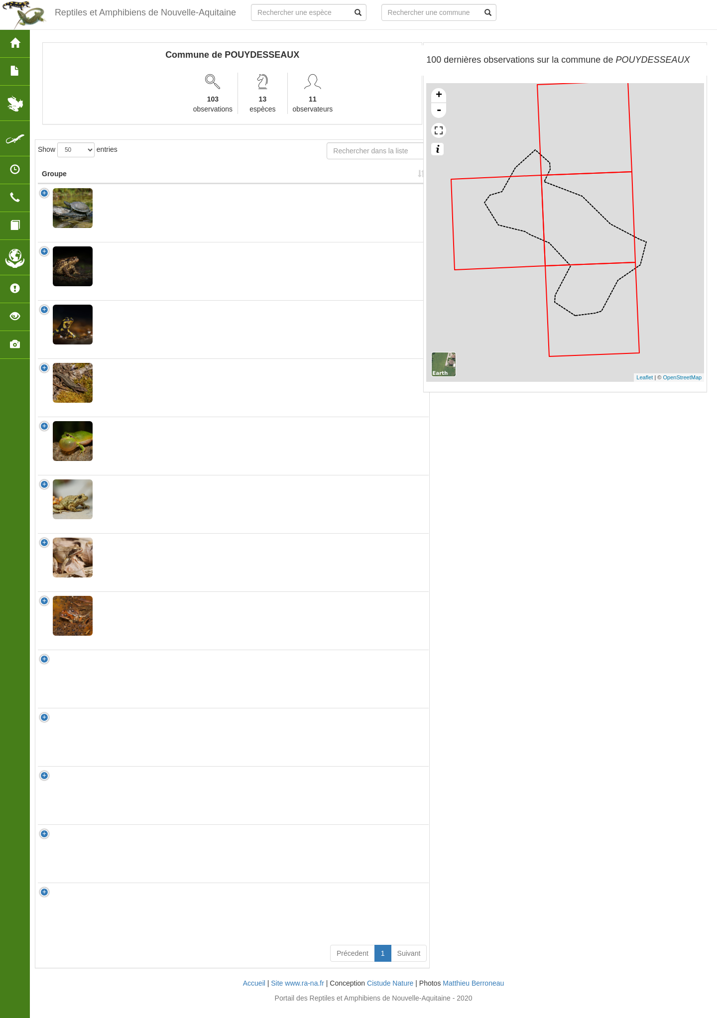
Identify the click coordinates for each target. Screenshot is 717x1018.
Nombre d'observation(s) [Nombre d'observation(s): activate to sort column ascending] (306, 179)
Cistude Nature (390, 993)
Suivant (409, 963)
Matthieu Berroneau (473, 993)
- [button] (438, 110)
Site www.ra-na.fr (297, 993)
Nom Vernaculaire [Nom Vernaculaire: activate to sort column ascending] (183, 179)
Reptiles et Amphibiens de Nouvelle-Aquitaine (145, 12)
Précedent (352, 963)
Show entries (78, 149)
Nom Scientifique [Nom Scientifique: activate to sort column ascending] (120, 179)
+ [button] (439, 95)
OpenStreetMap (682, 377)
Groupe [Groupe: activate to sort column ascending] (54, 184)
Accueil (254, 993)
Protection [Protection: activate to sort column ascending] (243, 184)
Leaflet (644, 377)
